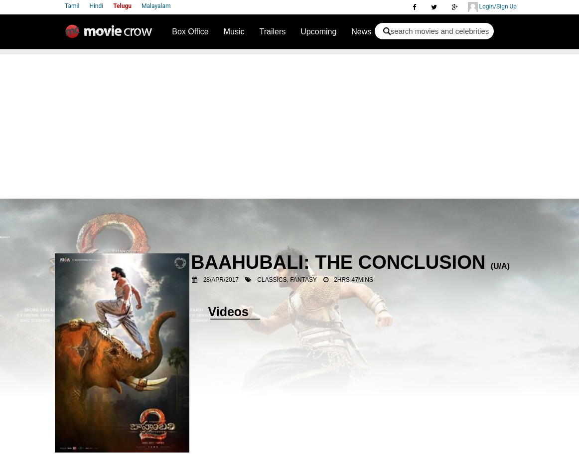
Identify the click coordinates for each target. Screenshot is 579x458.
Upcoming (318, 31)
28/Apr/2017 (221, 279)
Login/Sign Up (492, 7)
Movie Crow (111, 35)
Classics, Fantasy (287, 279)
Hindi (96, 5)
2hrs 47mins (353, 279)
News (361, 31)
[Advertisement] (289, 124)
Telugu (122, 5)
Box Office (190, 31)
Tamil (72, 5)
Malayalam (156, 5)
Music (234, 31)
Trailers (273, 31)
